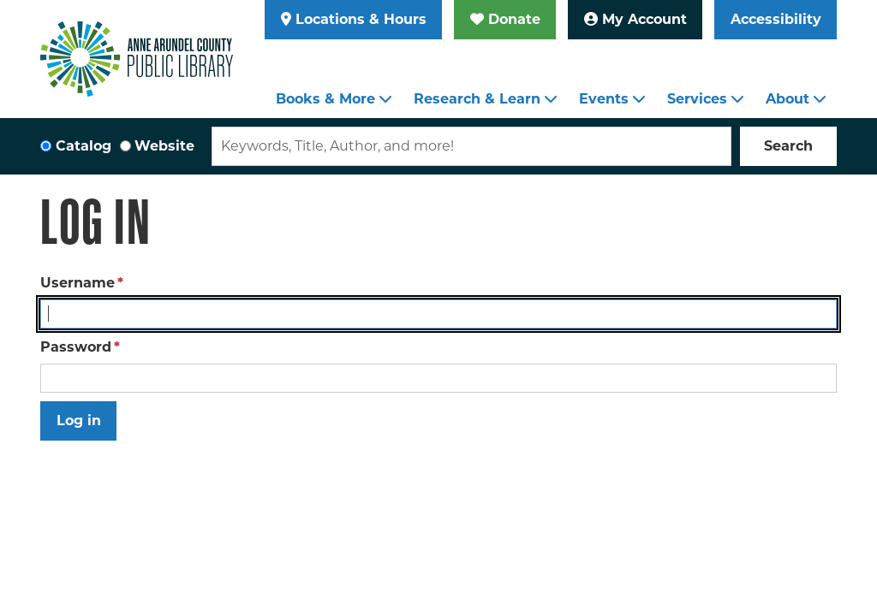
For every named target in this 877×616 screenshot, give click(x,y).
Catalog (83, 146)
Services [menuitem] (697, 99)
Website (164, 146)
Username (77, 283)
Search (788, 146)
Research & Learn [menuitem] (477, 99)
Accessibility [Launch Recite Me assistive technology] (776, 19)
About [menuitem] (787, 99)
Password (75, 347)
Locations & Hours (354, 19)
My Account (635, 19)
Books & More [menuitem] (325, 99)
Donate (505, 19)
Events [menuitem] (604, 99)
